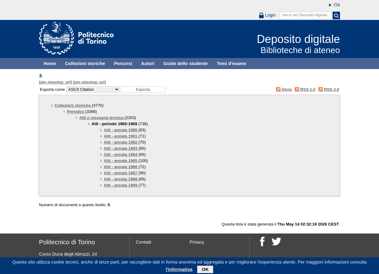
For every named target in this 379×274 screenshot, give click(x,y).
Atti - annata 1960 (121, 130)
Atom (282, 89)
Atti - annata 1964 (121, 154)
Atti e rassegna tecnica (101, 117)
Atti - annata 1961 (121, 136)
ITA (337, 4)
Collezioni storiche (85, 63)
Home (50, 63)
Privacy (197, 242)
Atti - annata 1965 (121, 160)
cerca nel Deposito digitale (304, 15)
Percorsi (123, 63)
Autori (147, 63)
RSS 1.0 (304, 89)
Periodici (76, 111)
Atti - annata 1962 (121, 142)
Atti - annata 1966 (121, 166)
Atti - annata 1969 (121, 185)
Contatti (143, 242)
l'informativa (179, 270)
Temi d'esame (231, 63)
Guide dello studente (185, 63)
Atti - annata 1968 (121, 179)
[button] (143, 89)
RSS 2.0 (328, 89)
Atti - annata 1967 (121, 173)
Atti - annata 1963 (121, 148)
